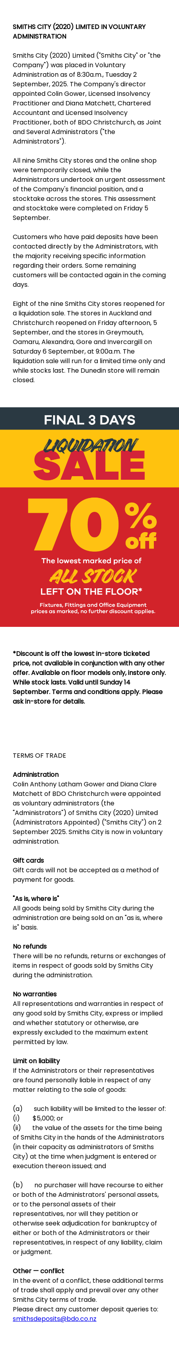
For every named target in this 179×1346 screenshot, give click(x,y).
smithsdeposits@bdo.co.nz (54, 1318)
